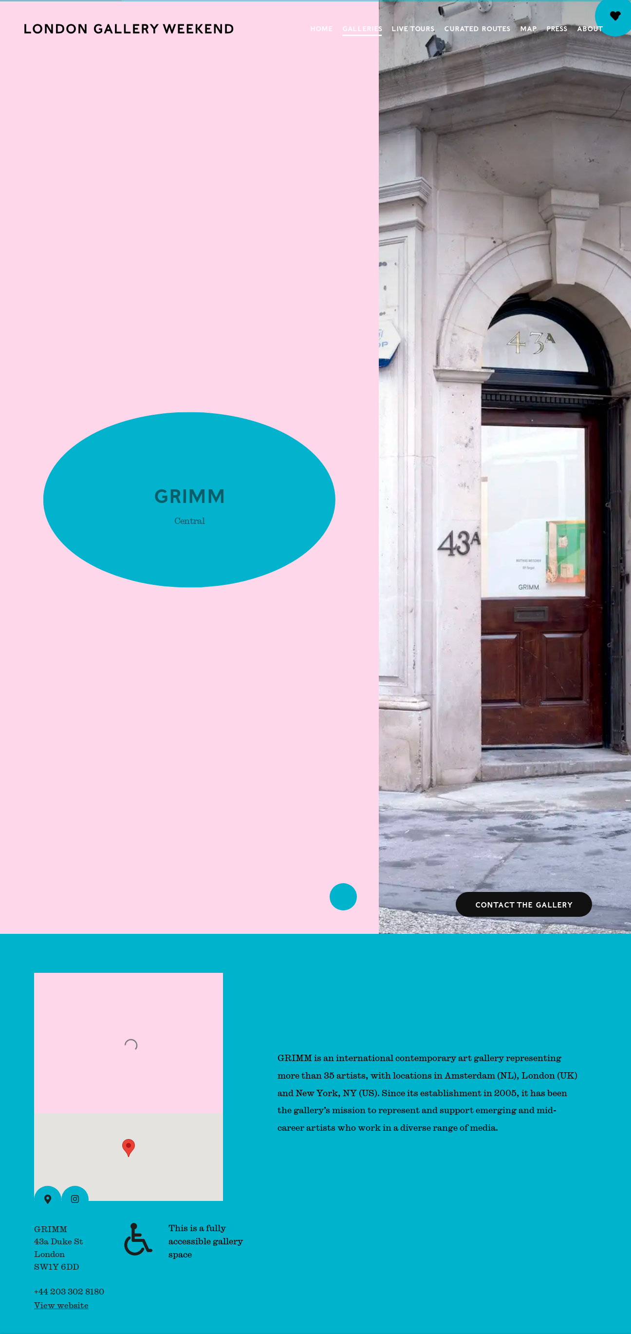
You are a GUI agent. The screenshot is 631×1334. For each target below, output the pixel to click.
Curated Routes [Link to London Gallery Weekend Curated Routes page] (477, 28)
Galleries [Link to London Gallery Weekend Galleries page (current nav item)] (362, 28)
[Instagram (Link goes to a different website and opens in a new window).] (75, 1199)
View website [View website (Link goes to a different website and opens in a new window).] (61, 1305)
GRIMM (189, 497)
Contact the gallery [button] (524, 904)
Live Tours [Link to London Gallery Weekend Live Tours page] (412, 28)
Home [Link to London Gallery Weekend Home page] (321, 28)
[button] (128, 1148)
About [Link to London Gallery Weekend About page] (590, 28)
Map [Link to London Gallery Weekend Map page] (528, 28)
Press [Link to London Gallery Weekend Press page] (556, 28)
